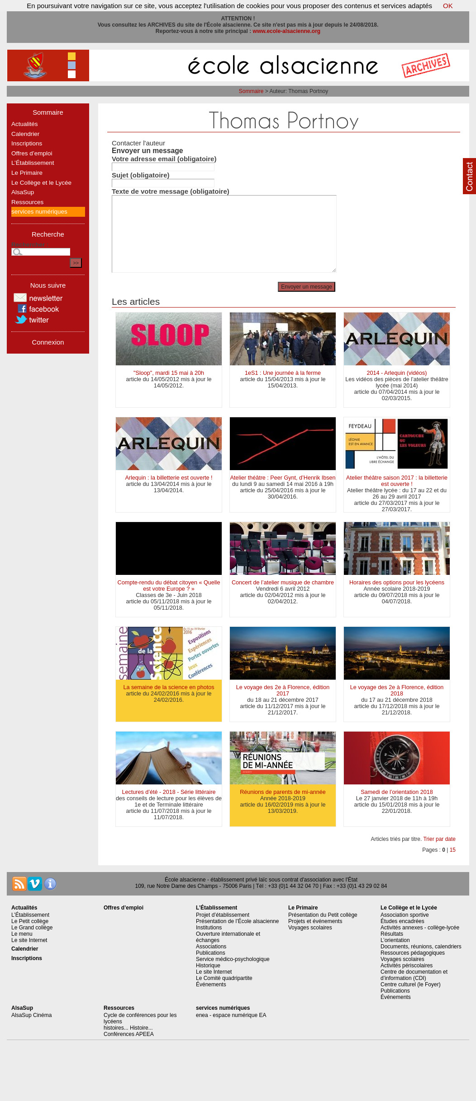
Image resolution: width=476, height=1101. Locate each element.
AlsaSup (22, 192)
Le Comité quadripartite (224, 978)
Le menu (22, 934)
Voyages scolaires (310, 927)
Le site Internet (29, 940)
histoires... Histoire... (128, 1028)
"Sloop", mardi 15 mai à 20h (168, 373)
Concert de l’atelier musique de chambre (283, 582)
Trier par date (439, 839)
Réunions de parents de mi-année (283, 792)
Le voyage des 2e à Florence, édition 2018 (397, 690)
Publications (210, 953)
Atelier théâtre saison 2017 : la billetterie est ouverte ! (396, 481)
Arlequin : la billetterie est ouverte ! (168, 478)
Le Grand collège (31, 927)
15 (453, 850)
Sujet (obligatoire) (141, 175)
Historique (208, 965)
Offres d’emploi (31, 153)
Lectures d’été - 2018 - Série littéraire (168, 792)
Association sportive (405, 915)
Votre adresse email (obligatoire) (164, 159)
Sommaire (251, 91)
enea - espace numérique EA (231, 1015)
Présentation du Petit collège (322, 915)
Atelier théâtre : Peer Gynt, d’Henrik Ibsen (282, 478)
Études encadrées (402, 921)
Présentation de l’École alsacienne (237, 921)
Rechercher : (30, 244)
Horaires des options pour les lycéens (396, 582)
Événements (211, 984)
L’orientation (395, 940)
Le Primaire (27, 172)
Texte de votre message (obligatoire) (170, 191)
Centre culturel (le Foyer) (411, 984)
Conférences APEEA (129, 1034)
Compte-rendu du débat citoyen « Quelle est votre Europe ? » (169, 585)
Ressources (27, 202)
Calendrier (25, 134)
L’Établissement (32, 162)
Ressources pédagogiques (413, 953)
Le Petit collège (29, 921)
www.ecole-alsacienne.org (287, 31)
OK (448, 5)
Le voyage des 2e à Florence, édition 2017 (283, 690)
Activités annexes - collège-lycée (420, 927)
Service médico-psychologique (233, 959)
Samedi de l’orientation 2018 (397, 792)
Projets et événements (315, 921)
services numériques (39, 211)
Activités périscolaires (407, 965)
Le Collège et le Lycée (41, 182)
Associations (211, 946)
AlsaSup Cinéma (31, 1015)
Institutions (209, 927)
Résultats (392, 934)
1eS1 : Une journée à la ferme (283, 373)
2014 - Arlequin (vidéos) (397, 373)
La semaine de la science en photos (169, 687)
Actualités (24, 124)
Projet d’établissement (222, 915)
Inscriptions (26, 143)
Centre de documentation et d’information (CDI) (414, 975)
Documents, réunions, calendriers (421, 946)
